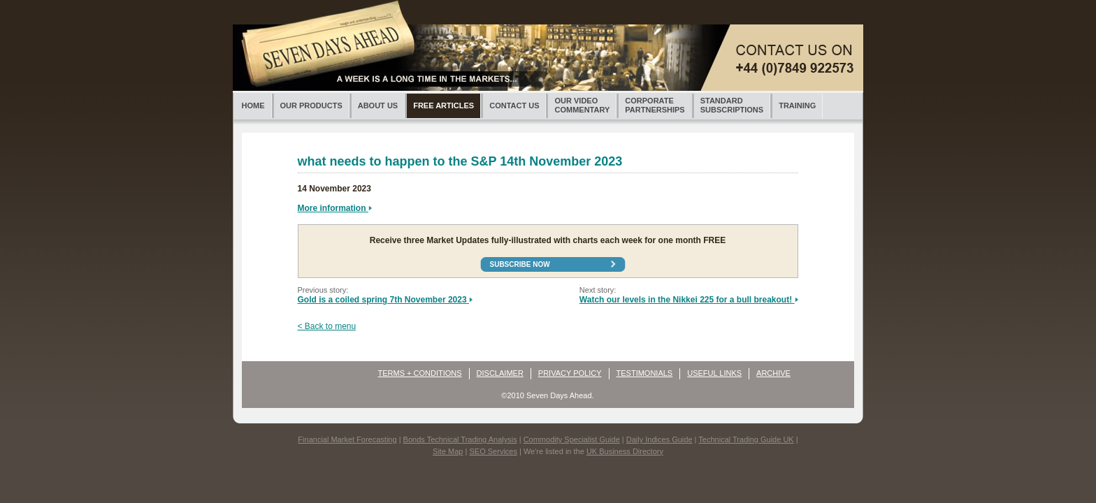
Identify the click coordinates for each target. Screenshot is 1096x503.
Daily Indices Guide (659, 439)
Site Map (448, 451)
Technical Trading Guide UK (745, 439)
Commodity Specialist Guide (572, 439)
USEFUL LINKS (714, 373)
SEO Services (493, 451)
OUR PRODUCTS (311, 105)
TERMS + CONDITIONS (420, 373)
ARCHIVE (773, 373)
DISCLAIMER (500, 373)
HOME (253, 105)
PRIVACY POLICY (570, 373)
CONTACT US (514, 105)
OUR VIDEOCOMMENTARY (582, 105)
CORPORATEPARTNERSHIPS (654, 105)
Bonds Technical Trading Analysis (460, 439)
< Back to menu (327, 326)
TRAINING (797, 105)
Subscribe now (520, 264)
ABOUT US (378, 105)
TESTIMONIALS (644, 373)
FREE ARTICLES (443, 105)
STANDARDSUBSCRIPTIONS (731, 105)
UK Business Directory (624, 451)
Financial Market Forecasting (347, 439)
